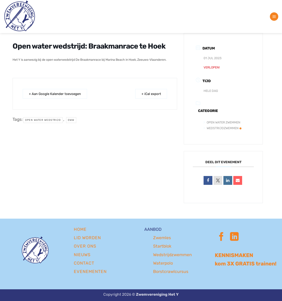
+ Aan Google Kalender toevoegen (55, 94)
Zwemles (162, 237)
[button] (274, 16)
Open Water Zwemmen (222, 122)
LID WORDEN (87, 237)
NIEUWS (82, 254)
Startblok (162, 246)
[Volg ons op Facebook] (221, 237)
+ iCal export (151, 94)
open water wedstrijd (43, 120)
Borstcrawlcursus (170, 271)
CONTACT (84, 263)
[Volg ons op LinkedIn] (234, 237)
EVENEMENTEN (90, 271)
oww (71, 120)
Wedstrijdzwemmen (222, 128)
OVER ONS (85, 246)
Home (80, 229)
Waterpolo (163, 263)
